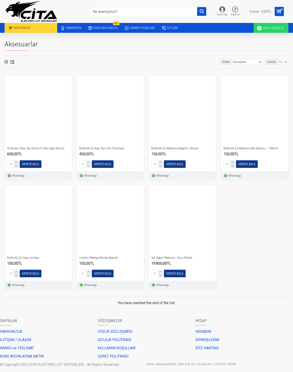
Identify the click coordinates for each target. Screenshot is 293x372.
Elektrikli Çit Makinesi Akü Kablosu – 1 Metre (250, 148)
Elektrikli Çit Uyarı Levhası (23, 257)
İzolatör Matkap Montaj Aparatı (98, 257)
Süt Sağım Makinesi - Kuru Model (171, 257)
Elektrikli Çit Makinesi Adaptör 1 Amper (175, 148)
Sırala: (226, 62)
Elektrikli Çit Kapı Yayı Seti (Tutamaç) (101, 148)
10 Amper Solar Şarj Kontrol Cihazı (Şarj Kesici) (35, 148)
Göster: (271, 62)
